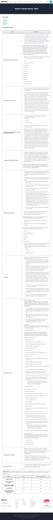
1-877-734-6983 (4, 502)
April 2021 (4, 22)
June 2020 (5, 19)
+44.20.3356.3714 (5, 503)
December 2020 (5, 20)
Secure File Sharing (27, 514)
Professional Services (33, 501)
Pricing (34, 1)
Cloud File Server (36, 514)
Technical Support (32, 504)
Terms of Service (26, 515)
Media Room (24, 501)
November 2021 (5, 23)
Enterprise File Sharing (17, 514)
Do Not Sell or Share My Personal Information (29, 516)
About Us (17, 501)
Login (38, 1)
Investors (17, 504)
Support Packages (32, 503)
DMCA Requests (34, 515)
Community (32, 506)
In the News (24, 503)
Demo (51, 1)
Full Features (22, 514)
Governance (31, 514)
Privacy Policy (21, 515)
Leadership (17, 503)
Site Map (38, 515)
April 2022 (4, 24)
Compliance (30, 515)
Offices (16, 506)
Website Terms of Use (15, 515)
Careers (17, 507)
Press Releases (24, 504)
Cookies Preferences (20, 516)
